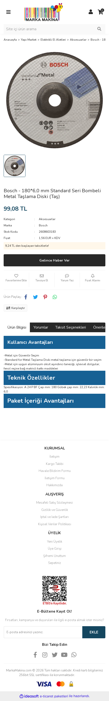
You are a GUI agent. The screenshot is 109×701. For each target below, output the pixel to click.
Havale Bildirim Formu (55, 471)
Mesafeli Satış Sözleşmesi (54, 503)
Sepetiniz (54, 563)
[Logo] (42, 12)
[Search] (54, 29)
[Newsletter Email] (43, 632)
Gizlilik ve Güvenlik (54, 510)
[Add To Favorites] (16, 280)
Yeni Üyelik (54, 541)
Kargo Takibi (54, 464)
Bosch (43, 225)
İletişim (54, 456)
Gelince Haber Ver (54, 260)
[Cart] (100, 12)
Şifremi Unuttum (54, 556)
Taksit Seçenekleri (70, 327)
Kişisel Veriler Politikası (54, 524)
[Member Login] (91, 12)
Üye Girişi (54, 549)
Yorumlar (41, 327)
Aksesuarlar (47, 219)
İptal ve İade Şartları (54, 517)
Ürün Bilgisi (16, 327)
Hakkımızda (54, 485)
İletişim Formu (55, 478)
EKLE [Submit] (94, 632)
